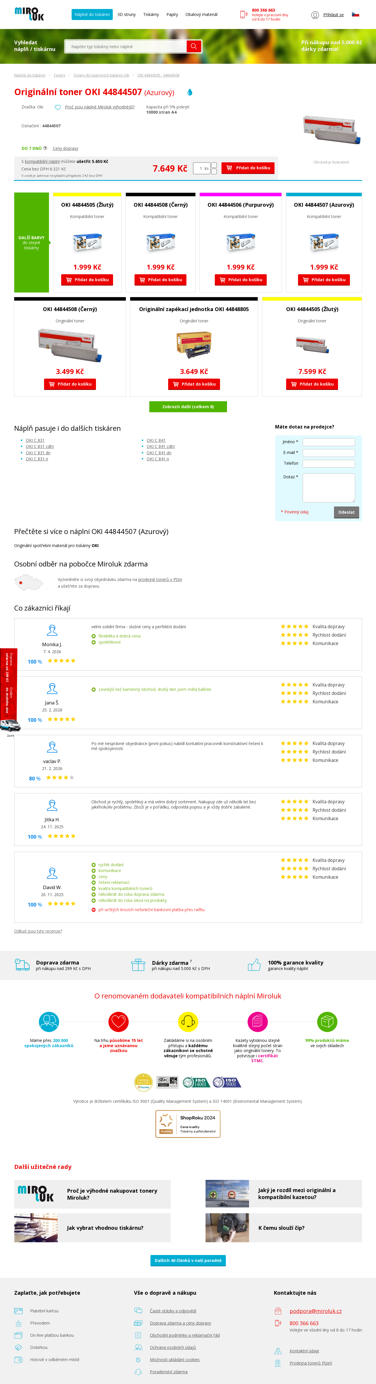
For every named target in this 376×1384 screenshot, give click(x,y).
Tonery (59, 75)
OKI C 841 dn (159, 452)
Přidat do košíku (248, 167)
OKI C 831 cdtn (40, 446)
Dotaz (289, 477)
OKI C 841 (156, 440)
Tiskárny (151, 14)
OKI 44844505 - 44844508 (158, 75)
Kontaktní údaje (304, 1351)
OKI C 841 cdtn (161, 446)
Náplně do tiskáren (92, 14)
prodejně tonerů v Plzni (160, 579)
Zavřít (10, 735)
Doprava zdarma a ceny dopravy (180, 1323)
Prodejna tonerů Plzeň (311, 1363)
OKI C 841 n (158, 459)
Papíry (172, 14)
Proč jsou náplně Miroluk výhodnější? (100, 107)
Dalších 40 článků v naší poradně (188, 1260)
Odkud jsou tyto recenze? (38, 931)
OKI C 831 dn (38, 452)
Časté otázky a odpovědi (173, 1311)
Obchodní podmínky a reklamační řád (185, 1335)
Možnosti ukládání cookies (175, 1359)
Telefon (291, 463)
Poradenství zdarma (169, 1371)
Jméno (289, 441)
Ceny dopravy (65, 148)
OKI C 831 (35, 440)
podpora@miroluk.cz (316, 1310)
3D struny (126, 14)
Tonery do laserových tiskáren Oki (101, 75)
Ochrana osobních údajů (173, 1347)
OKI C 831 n (37, 459)
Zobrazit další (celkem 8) (188, 406)
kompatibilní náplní (42, 161)
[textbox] (126, 46)
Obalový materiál (201, 14)
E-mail (289, 452)
